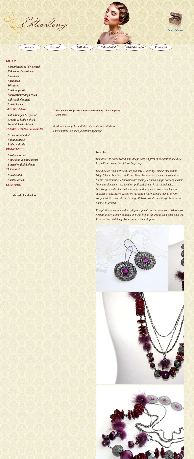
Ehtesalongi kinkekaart (21, 164)
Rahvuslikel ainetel (19, 99)
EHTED (11, 60)
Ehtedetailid (15, 175)
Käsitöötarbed (16, 179)
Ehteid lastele (16, 104)
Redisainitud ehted (19, 135)
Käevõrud (13, 76)
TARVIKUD (13, 169)
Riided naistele (16, 144)
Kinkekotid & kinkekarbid (23, 159)
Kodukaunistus (16, 139)
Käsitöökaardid (17, 155)
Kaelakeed (14, 80)
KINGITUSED (14, 149)
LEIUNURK (13, 184)
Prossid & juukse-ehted (21, 119)
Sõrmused (13, 85)
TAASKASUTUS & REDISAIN (24, 129)
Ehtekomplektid (17, 90)
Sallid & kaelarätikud (20, 124)
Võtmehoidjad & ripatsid (22, 115)
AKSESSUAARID (16, 109)
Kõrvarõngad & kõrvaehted (24, 66)
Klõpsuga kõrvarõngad (21, 71)
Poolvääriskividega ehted (22, 94)
